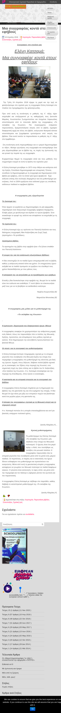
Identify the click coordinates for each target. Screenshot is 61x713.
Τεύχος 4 (5, 636)
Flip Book (50, 37)
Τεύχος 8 (5, 619)
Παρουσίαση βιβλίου (39, 37)
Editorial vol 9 (7, 664)
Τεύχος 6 (5, 627)
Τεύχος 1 (5, 648)
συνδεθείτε (29, 514)
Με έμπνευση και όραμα (12, 668)
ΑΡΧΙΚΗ (50, 8)
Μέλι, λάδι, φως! (8, 677)
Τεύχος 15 (6, 610)
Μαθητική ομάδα (50, 17)
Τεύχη (49, 12)
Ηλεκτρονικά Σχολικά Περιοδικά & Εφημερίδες (27, 2)
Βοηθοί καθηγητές (50, 23)
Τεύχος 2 (5, 644)
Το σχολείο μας (51, 32)
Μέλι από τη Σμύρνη (10, 673)
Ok (32, 709)
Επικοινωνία (51, 28)
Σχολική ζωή (17, 40)
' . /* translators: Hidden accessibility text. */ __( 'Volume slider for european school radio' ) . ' (26, 595)
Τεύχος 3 (5, 640)
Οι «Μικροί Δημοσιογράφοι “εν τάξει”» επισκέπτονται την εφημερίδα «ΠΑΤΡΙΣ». (18, 659)
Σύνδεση (53, 2)
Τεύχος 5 (5, 631)
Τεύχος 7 (5, 623)
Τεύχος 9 (5, 614)
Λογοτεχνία (26, 37)
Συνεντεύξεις (7, 40)
